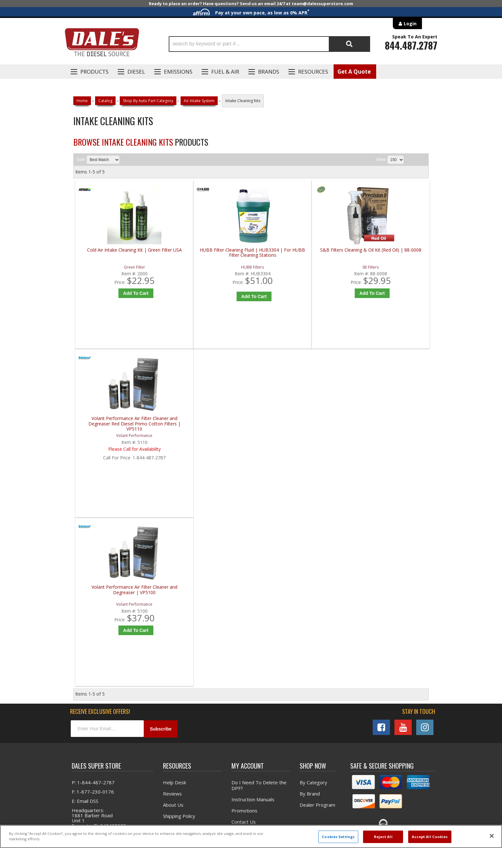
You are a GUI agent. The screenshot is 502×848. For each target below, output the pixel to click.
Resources (313, 71)
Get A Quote (354, 71)
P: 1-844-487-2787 (93, 622)
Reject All (383, 836)
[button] (269, 44)
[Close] (492, 836)
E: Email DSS (85, 640)
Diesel (136, 71)
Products (94, 71)
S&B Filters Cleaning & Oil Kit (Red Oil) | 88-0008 (297, 252)
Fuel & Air (225, 71)
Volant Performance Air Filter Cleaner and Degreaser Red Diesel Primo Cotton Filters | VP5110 (386, 255)
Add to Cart (121, 293)
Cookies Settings (338, 836)
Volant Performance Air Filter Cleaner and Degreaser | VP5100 (119, 425)
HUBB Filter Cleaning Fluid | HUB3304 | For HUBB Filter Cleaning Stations (209, 255)
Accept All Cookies (430, 836)
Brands (268, 71)
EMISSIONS (178, 71)
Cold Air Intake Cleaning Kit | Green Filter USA (119, 252)
